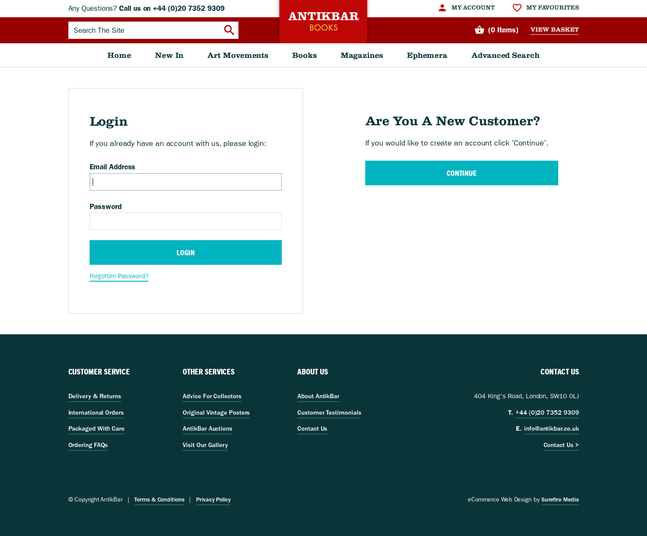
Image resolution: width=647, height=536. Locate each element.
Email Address (113, 166)
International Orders (96, 412)
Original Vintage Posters (216, 412)
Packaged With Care (96, 428)
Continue (461, 173)
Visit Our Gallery (205, 445)
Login (186, 252)
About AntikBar (318, 396)
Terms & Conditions (159, 499)
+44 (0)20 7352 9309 (547, 412)
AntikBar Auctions (207, 428)
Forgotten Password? (119, 276)
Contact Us (312, 428)
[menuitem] (466, 8)
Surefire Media (560, 499)
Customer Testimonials (329, 412)
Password (106, 206)
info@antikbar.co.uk (551, 428)
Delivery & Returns (94, 396)
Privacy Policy (213, 499)
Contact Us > (561, 445)
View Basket (555, 29)
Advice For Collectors (212, 396)
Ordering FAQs (88, 445)
